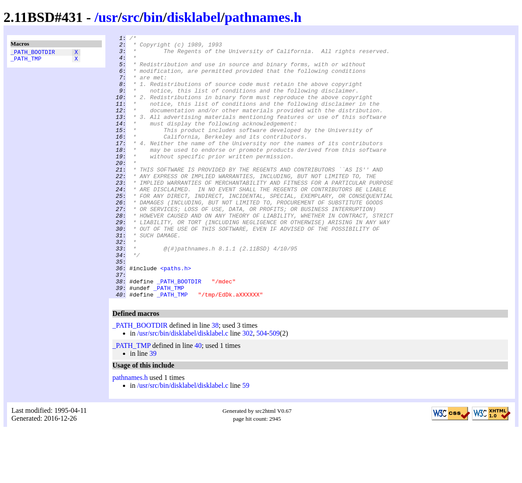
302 (247, 386)
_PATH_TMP (26, 61)
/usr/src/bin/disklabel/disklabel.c (182, 386)
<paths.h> (175, 315)
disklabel (194, 17)
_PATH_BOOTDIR (33, 53)
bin (153, 17)
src (130, 17)
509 (274, 386)
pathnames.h (263, 17)
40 (198, 398)
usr (108, 17)
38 (215, 378)
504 (261, 386)
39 (152, 406)
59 (245, 438)
